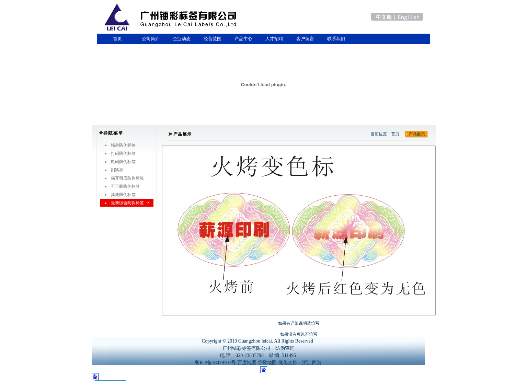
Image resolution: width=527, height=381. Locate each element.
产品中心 (243, 38)
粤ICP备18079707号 (215, 362)
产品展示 (417, 134)
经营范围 (212, 38)
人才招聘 (274, 38)
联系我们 (336, 38)
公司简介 (151, 38)
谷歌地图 (267, 362)
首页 (116, 38)
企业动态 (182, 38)
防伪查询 (285, 348)
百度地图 (246, 362)
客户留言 (305, 38)
